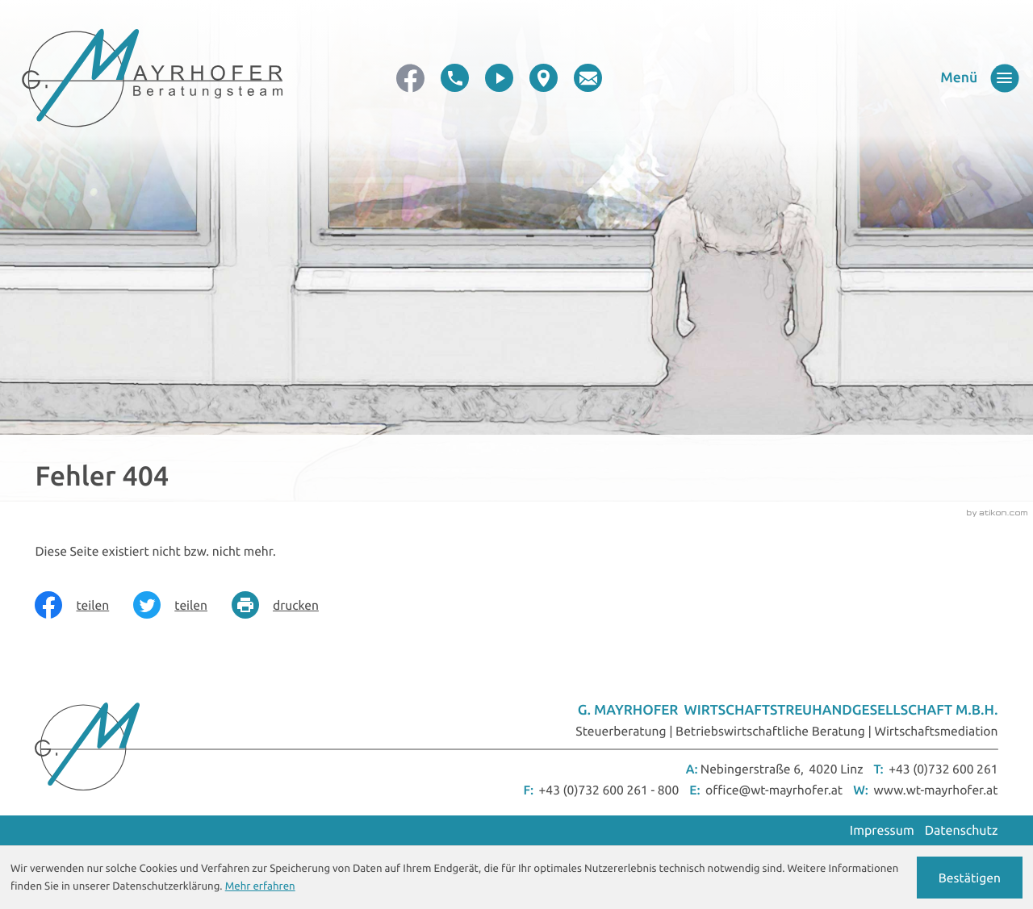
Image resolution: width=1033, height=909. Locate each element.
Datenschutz (961, 831)
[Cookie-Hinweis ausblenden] (970, 878)
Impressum (882, 831)
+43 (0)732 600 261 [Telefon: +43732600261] (943, 768)
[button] (455, 78)
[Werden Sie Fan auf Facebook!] (410, 78)
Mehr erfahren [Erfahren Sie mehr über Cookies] (260, 886)
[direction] (543, 78)
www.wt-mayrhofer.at (935, 789)
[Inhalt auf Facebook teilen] (84, 605)
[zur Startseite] (152, 77)
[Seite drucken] (287, 605)
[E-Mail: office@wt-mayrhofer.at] (588, 78)
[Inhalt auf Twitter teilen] (182, 605)
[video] (499, 78)
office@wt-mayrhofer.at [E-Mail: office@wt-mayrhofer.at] (774, 789)
